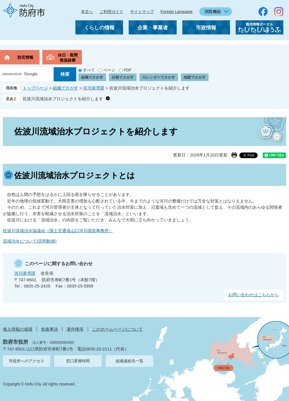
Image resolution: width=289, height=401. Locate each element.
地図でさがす (195, 77)
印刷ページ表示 (234, 155)
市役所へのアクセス (26, 361)
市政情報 (206, 27)
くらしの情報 (99, 27)
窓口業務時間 (78, 361)
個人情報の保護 (17, 329)
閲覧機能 (213, 11)
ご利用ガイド (111, 11)
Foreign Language (177, 11)
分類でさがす (123, 77)
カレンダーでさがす (158, 77)
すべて (89, 70)
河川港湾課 (93, 88)
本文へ (87, 11)
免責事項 (49, 329)
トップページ (35, 88)
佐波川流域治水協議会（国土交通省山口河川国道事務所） (58, 230)
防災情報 (25, 57)
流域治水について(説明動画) (29, 241)
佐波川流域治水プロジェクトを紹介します (63, 98)
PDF (128, 70)
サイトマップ (142, 11)
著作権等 (75, 329)
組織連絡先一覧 (129, 361)
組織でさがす (92, 77)
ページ (109, 70)
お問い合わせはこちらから (253, 294)
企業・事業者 (152, 27)
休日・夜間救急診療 (68, 57)
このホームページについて (117, 329)
